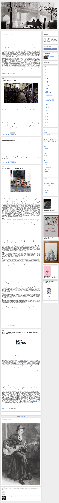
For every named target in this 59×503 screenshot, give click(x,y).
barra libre (45, 178)
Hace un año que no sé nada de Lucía (12, 168)
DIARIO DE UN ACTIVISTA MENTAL (10, 134)
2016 (46, 82)
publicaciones (46, 192)
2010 (46, 119)
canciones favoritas (47, 185)
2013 (46, 115)
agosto (47, 91)
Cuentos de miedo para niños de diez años (7, 487)
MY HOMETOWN (46, 164)
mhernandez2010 (46, 190)
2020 (46, 76)
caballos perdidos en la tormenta (49, 183)
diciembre (47, 85)
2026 (46, 68)
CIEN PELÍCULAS (47, 134)
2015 (46, 84)
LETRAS (6, 326)
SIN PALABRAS (46, 174)
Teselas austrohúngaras (8, 140)
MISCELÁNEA (46, 162)
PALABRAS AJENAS (47, 169)
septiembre (47, 89)
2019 (46, 78)
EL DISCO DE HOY (47, 150)
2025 (46, 69)
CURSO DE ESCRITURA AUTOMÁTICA (50, 139)
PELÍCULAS (46, 171)
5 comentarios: (4, 325)
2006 (46, 125)
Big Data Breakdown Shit (9, 80)
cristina (45, 188)
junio (46, 104)
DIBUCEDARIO (46, 143)
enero (47, 111)
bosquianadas (46, 181)
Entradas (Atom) (23, 416)
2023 (46, 72)
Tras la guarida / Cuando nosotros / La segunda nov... (49, 100)
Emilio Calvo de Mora (53, 55)
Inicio (22, 413)
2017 (46, 81)
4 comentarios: (4, 73)
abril (46, 107)
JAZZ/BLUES (46, 155)
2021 (46, 75)
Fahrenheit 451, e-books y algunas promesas (12, 491)
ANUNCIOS (45, 132)
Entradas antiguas (37, 413)
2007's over (45, 130)
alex (44, 176)
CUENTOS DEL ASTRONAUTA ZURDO (50, 136)
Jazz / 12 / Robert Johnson (6, 419)
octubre (47, 88)
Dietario (45, 146)
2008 (46, 122)
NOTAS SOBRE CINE (47, 167)
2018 (46, 79)
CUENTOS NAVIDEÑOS (48, 137)
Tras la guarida (19, 360)
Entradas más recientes (5, 413)
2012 (46, 116)
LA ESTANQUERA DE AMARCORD (49, 157)
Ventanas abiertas (7, 34)
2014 (46, 113)
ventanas (45, 194)
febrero (47, 110)
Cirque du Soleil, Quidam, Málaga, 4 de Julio (12, 496)
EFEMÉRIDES (46, 148)
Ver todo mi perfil (51, 56)
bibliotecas (45, 180)
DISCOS (45, 144)
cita (44, 187)
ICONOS (45, 153)
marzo (47, 108)
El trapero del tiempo (31, 400)
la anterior (35, 400)
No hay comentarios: (5, 408)
